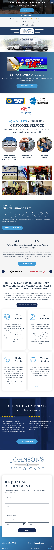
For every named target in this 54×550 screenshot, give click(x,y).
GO (49, 548)
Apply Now (27, 10)
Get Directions (36, 543)
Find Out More (27, 263)
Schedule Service (27, 15)
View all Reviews (27, 441)
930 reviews (41, 18)
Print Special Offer (27, 86)
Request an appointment (12, 227)
